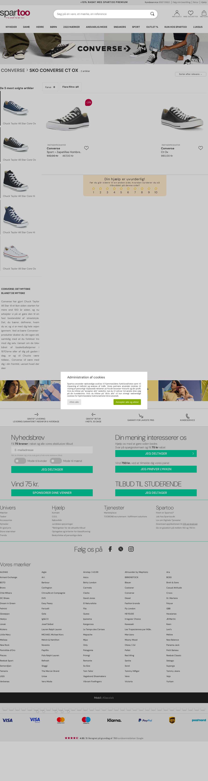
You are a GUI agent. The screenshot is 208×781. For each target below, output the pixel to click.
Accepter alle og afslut (127, 402)
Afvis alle (74, 402)
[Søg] (152, 14)
